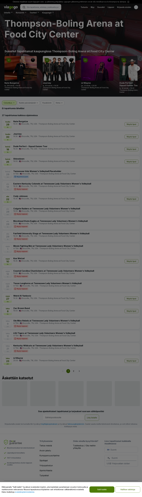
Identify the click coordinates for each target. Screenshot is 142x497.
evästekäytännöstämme (24, 492)
